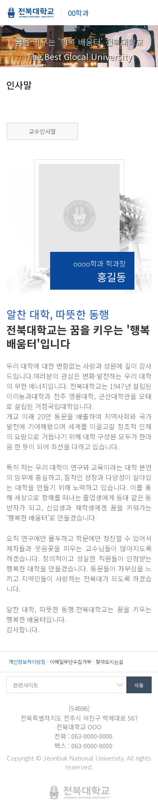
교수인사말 (42, 131)
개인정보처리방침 (27, 661)
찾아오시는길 (109, 661)
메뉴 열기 (145, 12)
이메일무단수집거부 (70, 661)
